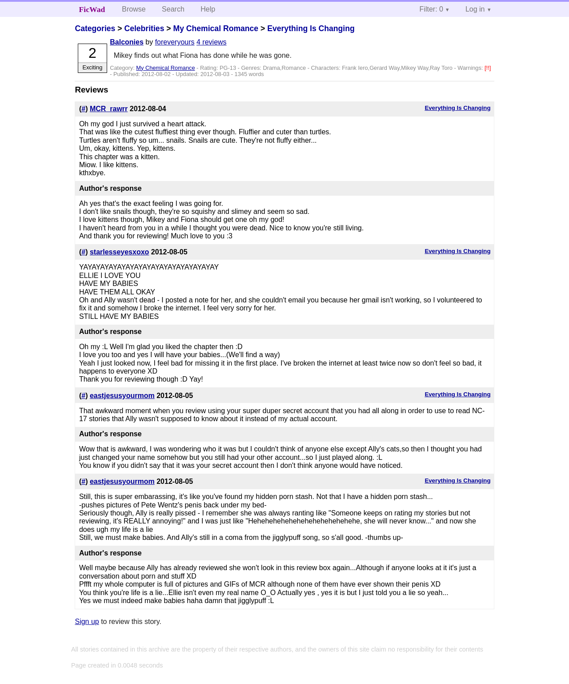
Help (207, 9)
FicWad (92, 9)
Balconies (127, 42)
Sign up (87, 621)
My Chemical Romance (215, 28)
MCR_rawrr (109, 109)
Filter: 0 (431, 9)
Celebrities (144, 28)
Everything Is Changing (311, 28)
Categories (95, 28)
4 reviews (211, 42)
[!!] (488, 67)
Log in (475, 9)
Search (173, 9)
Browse (133, 9)
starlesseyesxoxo (119, 252)
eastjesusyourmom (122, 395)
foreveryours (175, 42)
